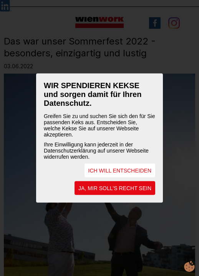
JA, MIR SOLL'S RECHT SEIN (114, 188)
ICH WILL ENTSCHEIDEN (119, 171)
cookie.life (189, 266)
